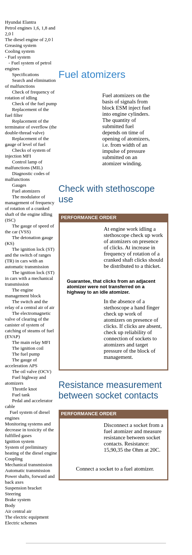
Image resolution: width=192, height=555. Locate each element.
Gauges (19, 185)
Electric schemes (21, 523)
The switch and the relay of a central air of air (30, 304)
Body (10, 505)
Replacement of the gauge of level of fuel (27, 141)
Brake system (18, 499)
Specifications (25, 74)
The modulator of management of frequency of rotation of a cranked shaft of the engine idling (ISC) (30, 208)
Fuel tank (21, 394)
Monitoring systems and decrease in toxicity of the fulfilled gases (29, 429)
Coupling (14, 458)
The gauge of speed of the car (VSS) (29, 228)
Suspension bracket (23, 488)
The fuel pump (26, 354)
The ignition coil (28, 348)
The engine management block (23, 292)
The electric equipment (27, 517)
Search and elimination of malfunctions (30, 83)
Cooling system (20, 51)
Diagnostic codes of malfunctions (27, 176)
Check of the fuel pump (34, 103)
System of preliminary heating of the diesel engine (31, 450)
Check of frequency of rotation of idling (30, 94)
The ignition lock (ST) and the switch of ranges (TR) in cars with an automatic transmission (30, 257)
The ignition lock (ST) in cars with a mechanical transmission (30, 278)
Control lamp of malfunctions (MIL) (24, 164)
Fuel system (19, 57)
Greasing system (20, 45)
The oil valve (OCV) (31, 371)
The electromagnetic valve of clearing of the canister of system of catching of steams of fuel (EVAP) (29, 324)
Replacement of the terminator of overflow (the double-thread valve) (31, 126)
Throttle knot (24, 389)
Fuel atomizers (26, 191)
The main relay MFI (31, 342)
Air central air (18, 511)
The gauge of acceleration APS (21, 362)
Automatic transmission (27, 470)
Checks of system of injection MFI (28, 153)
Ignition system (20, 441)
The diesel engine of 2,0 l (29, 39)
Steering (13, 493)
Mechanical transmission (28, 464)
